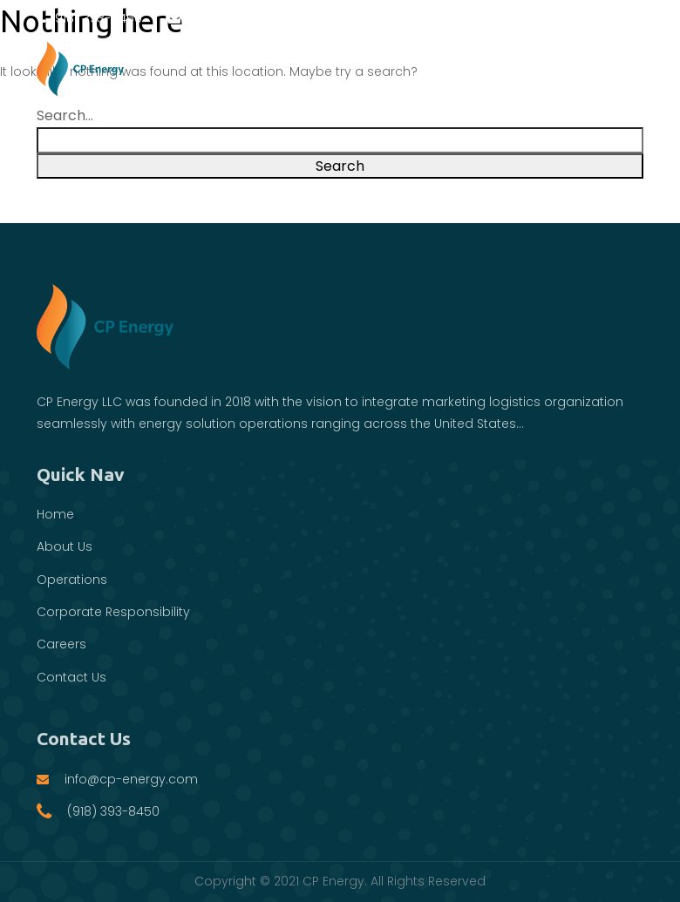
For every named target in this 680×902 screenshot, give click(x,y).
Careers (61, 644)
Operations (72, 579)
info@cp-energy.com (242, 18)
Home (55, 514)
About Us (64, 546)
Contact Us (71, 677)
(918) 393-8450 (89, 18)
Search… (65, 115)
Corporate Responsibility (113, 612)
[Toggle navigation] (622, 68)
